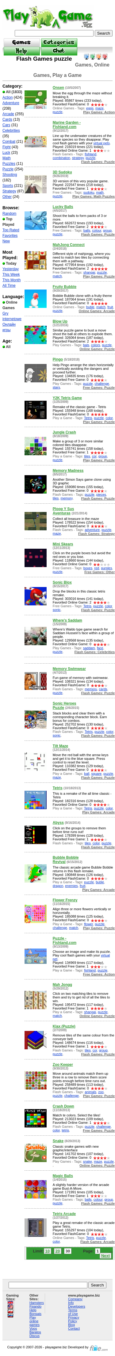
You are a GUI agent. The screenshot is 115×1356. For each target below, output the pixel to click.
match (57, 276)
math (99, 192)
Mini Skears (63, 544)
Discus (34, 1336)
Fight (6, 147)
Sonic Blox (62, 582)
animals (90, 1092)
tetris (65, 1130)
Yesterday (10, 269)
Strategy (9, 191)
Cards (7, 119)
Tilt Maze (60, 746)
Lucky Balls (63, 207)
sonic (57, 610)
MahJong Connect (69, 245)
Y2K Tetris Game (67, 398)
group (107, 230)
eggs (90, 108)
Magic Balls (63, 1176)
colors (95, 345)
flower (88, 924)
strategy (78, 158)
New (6, 241)
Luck (6, 152)
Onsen (58, 87)
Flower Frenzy (65, 900)
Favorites (9, 235)
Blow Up (60, 321)
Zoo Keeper (63, 1064)
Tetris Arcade (64, 1214)
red (96, 568)
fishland (90, 154)
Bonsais (35, 1314)
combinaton (61, 158)
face (100, 648)
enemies (71, 886)
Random (9, 213)
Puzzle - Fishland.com (64, 940)
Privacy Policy (73, 1319)
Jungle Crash (64, 432)
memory (66, 498)
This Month (11, 280)
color (109, 418)
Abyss (58, 822)
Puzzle (7, 169)
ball (86, 773)
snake (87, 1161)
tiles (87, 456)
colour (96, 230)
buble (90, 307)
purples (106, 568)
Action (7, 97)
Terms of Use (73, 1312)
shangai (89, 272)
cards (103, 689)
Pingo (58, 359)
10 (47, 1251)
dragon (58, 886)
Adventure (10, 103)
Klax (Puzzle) (64, 1026)
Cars (6, 125)
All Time (9, 285)
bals (86, 345)
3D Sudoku (62, 172)
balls (86, 230)
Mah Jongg (62, 985)
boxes (87, 568)
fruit (110, 307)
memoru (91, 689)
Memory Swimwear (69, 669)
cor (94, 456)
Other (7, 197)
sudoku (88, 192)
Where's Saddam (67, 620)
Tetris (88, 418)
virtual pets (101, 143)
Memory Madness (68, 470)
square (96, 773)
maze (99, 108)
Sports (7, 186)
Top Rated (10, 230)
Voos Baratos (35, 1330)
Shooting (9, 174)
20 (58, 1251)
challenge (102, 383)
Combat (8, 141)
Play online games (34, 1321)
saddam (89, 648)
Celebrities (11, 130)
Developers (76, 1306)
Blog (71, 1325)
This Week (11, 274)
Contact (74, 1328)
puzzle (58, 112)
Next (105, 1255)
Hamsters (36, 1303)
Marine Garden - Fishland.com (67, 124)
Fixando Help (35, 1308)
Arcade (8, 114)
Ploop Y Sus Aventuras (63, 511)
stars (56, 387)
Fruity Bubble (64, 287)
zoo (101, 1092)
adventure (92, 530)
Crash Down (63, 1106)
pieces (101, 494)
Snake (58, 1141)
